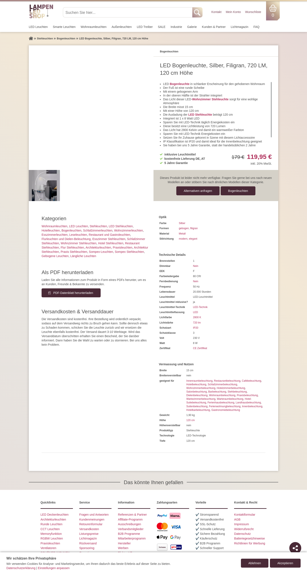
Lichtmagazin (239, 27)
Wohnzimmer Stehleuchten (79, 243)
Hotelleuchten (51, 230)
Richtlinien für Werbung (249, 543)
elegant (193, 238)
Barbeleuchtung (217, 391)
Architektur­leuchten (98, 247)
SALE (161, 27)
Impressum (241, 524)
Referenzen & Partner (132, 514)
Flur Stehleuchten (72, 247)
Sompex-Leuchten (101, 251)
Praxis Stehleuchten (74, 251)
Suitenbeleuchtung (196, 406)
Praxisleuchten (122, 247)
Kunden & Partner (214, 27)
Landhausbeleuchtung (248, 402)
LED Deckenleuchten (55, 514)
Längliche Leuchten (83, 256)
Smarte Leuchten (64, 27)
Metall (182, 233)
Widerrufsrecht (243, 529)
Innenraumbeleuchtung (199, 380)
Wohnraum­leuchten (93, 27)
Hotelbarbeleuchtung (198, 410)
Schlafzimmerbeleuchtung (222, 384)
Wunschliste (253, 12)
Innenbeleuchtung (252, 406)
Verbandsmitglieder (130, 529)
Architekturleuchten (53, 519)
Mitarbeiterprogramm (132, 538)
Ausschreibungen (129, 524)
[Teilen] (295, 548)
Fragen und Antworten (94, 514)
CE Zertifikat (200, 348)
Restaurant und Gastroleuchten (109, 234)
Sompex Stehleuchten (129, 251)
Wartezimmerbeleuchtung (200, 398)
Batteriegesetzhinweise (249, 538)
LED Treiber (145, 27)
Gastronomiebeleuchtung (225, 410)
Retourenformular (91, 524)
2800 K (197, 317)
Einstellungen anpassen (54, 568)
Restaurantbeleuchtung (227, 380)
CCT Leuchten (50, 529)
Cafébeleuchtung (251, 380)
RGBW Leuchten (52, 538)
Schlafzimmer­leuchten (98, 230)
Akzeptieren (285, 563)
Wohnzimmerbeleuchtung (200, 388)
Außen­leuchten (122, 27)
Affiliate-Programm (130, 519)
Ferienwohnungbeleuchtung (224, 406)
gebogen (184, 228)
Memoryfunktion (51, 533)
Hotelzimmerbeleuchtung (231, 388)
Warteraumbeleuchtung (230, 398)
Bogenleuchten (238, 191)
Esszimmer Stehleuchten (108, 239)
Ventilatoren (48, 548)
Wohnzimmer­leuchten (128, 230)
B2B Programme (129, 533)
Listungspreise (88, 533)
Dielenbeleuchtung (196, 395)
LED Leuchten (38, 27)
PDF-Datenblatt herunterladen (73, 293)
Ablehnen (254, 563)
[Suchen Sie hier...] (128, 12)
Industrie (176, 27)
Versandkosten (89, 529)
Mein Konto (233, 12)
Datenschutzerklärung (20, 568)
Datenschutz (242, 533)
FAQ (256, 27)
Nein (195, 266)
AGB (237, 519)
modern (183, 238)
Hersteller (124, 543)
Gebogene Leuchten (55, 256)
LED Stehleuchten (121, 226)
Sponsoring (86, 548)
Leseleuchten (78, 234)
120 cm (190, 420)
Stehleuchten (98, 226)
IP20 (195, 327)
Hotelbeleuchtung (196, 384)
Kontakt (216, 12)
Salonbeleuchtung (196, 391)
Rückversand (88, 543)
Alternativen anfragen (198, 191)
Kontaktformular (244, 514)
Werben (123, 548)
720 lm (197, 322)
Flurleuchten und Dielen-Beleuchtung (66, 239)
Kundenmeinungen (91, 519)
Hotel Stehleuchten (110, 243)
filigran (194, 228)
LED (195, 312)
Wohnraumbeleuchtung (222, 395)
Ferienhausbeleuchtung (220, 402)
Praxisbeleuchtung (247, 395)
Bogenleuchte (180, 84)
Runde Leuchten (51, 524)
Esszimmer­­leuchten (55, 234)
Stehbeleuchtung (237, 391)
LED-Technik (200, 307)
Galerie (192, 27)
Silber (182, 223)
